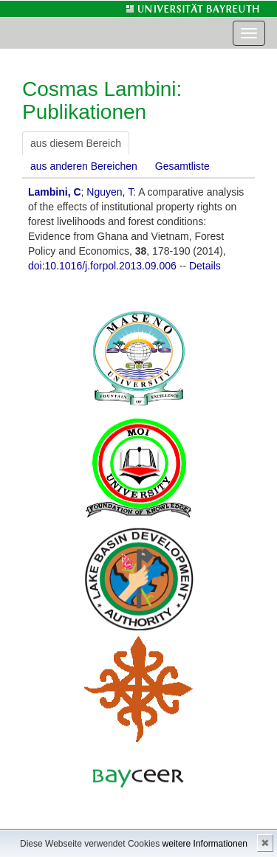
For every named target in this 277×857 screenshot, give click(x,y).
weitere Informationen (205, 844)
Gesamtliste (182, 166)
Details (205, 266)
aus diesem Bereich (75, 143)
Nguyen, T (109, 192)
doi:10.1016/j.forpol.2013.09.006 (102, 266)
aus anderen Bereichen (83, 166)
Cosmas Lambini (99, 89)
